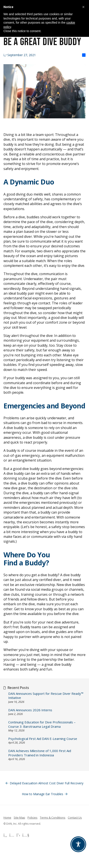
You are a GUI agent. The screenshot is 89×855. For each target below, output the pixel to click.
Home (7, 817)
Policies (32, 817)
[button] (83, 6)
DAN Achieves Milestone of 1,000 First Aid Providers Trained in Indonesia (39, 753)
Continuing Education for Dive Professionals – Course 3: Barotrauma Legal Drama (42, 724)
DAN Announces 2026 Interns (30, 710)
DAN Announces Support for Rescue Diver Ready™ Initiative (45, 696)
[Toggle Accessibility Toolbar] (78, 844)
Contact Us (75, 817)
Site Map (19, 817)
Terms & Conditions (52, 817)
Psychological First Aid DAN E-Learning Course (42, 739)
